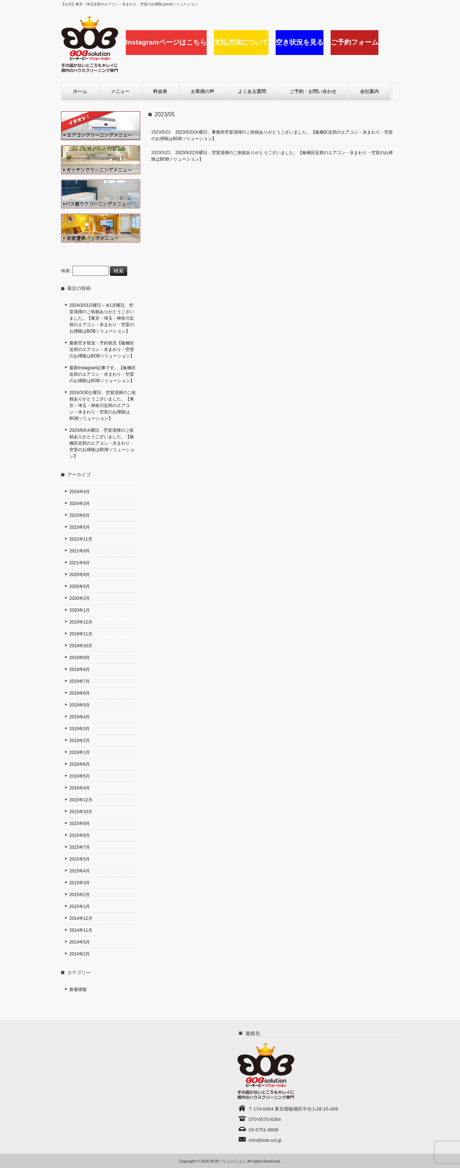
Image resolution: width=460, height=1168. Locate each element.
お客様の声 (202, 91)
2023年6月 (79, 515)
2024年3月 (79, 503)
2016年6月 (79, 764)
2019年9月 (79, 657)
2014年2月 (79, 953)
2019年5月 (79, 705)
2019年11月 (80, 633)
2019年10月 (80, 645)
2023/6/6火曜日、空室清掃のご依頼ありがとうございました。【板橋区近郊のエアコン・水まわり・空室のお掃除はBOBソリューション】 (101, 443)
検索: (66, 271)
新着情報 (78, 989)
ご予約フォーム (354, 42)
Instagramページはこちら (166, 42)
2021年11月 (80, 539)
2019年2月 (79, 740)
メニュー (120, 91)
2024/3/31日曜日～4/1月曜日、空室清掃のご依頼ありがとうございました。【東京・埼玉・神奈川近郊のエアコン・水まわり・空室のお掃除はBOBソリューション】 (101, 318)
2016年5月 (79, 776)
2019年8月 (79, 669)
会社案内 (369, 91)
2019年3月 (79, 728)
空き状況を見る (299, 42)
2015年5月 (79, 859)
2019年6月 (79, 693)
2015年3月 (79, 882)
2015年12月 (80, 799)
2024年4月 (79, 491)
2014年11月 (80, 930)
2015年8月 (79, 835)
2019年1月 (79, 752)
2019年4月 (79, 716)
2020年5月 (79, 586)
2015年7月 (79, 847)
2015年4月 (79, 870)
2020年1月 (79, 610)
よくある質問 (252, 91)
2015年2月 (79, 894)
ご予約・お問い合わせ (313, 91)
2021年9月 (79, 550)
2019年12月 (80, 622)
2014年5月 (79, 942)
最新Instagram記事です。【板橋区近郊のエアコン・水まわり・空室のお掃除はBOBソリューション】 (102, 374)
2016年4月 (79, 788)
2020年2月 (79, 598)
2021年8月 (79, 562)
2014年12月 (80, 918)
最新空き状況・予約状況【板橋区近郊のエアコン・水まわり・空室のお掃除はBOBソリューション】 (101, 349)
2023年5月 (79, 527)
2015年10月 (80, 811)
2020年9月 (79, 574)
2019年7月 (79, 681)
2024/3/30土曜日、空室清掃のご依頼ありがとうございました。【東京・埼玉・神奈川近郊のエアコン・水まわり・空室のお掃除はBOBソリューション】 (102, 405)
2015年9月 (79, 823)
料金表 (160, 91)
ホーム (80, 91)
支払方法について (241, 42)
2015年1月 (79, 906)
